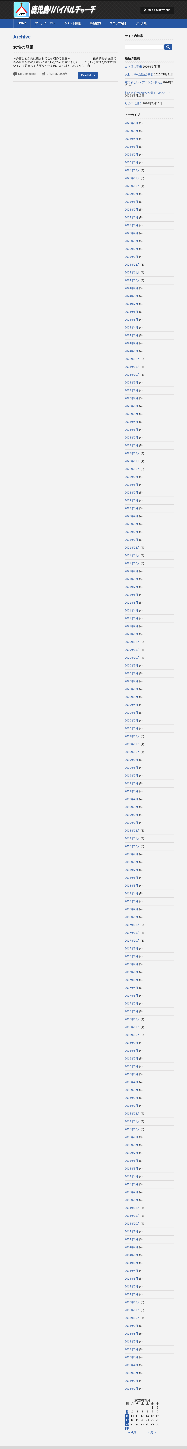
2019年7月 (131, 775)
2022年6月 (131, 500)
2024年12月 (132, 264)
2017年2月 (131, 1003)
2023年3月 (131, 429)
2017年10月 (132, 940)
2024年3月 (131, 335)
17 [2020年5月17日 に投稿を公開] (127, 1420)
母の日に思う (133, 103)
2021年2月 (131, 626)
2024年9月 (131, 288)
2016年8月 (131, 1050)
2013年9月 (131, 1325)
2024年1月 (131, 351)
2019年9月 (131, 759)
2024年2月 (131, 343)
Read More (88, 75)
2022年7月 (131, 492)
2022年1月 (131, 539)
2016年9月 (131, 1042)
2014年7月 (131, 1247)
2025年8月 (131, 201)
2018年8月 (131, 862)
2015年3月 (131, 1184)
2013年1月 (131, 1388)
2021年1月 (131, 634)
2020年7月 (131, 681)
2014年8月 (131, 1239)
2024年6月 (131, 311)
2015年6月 (131, 1160)
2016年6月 (131, 1066)
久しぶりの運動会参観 (139, 74)
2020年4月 (131, 704)
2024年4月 (131, 327)
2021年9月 (131, 571)
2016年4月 (131, 1082)
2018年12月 (132, 830)
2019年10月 (132, 752)
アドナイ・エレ (45, 23)
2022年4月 (131, 516)
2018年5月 (131, 885)
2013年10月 (132, 1318)
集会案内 (95, 23)
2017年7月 (131, 964)
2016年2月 (131, 1097)
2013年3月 (131, 1373)
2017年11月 (132, 932)
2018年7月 (131, 870)
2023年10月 (132, 374)
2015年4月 (131, 1176)
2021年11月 (132, 555)
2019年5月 (131, 791)
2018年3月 (131, 901)
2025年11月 (132, 178)
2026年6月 (131, 123)
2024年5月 (131, 319)
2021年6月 (131, 594)
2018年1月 (131, 917)
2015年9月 (131, 1137)
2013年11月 (132, 1310)
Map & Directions (159, 10)
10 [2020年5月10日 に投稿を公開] (127, 1416)
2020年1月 (131, 728)
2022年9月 (131, 476)
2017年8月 (131, 956)
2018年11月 (132, 838)
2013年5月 (131, 1357)
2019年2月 (131, 814)
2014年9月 (131, 1231)
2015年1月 (131, 1200)
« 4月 (132, 1432)
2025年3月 (131, 241)
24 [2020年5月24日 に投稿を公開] (127, 1424)
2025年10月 (132, 186)
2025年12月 (132, 170)
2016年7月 (131, 1058)
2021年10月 (132, 563)
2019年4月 (131, 799)
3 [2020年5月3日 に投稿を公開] (127, 1412)
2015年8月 (131, 1145)
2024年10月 (132, 280)
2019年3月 (131, 807)
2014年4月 (131, 1270)
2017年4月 (131, 987)
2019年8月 (131, 767)
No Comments (27, 73)
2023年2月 (131, 437)
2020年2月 (131, 720)
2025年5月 (131, 225)
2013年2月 (131, 1380)
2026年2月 (131, 154)
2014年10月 (132, 1223)
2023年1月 (131, 445)
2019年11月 (132, 744)
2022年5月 (131, 508)
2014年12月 (132, 1208)
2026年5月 (131, 131)
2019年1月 (131, 822)
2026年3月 (131, 146)
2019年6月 (131, 783)
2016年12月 (132, 1019)
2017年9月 (131, 948)
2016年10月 (132, 1035)
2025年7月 (131, 209)
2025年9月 (131, 194)
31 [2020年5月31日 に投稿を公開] (127, 1428)
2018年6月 (131, 877)
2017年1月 (131, 1011)
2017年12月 (132, 925)
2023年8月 (131, 390)
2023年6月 (131, 406)
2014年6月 (131, 1255)
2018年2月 (131, 909)
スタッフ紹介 (118, 23)
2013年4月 (131, 1365)
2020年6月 (131, 689)
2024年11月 (132, 272)
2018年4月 (131, 893)
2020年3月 (131, 712)
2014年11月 (132, 1215)
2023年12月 (132, 359)
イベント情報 (72, 23)
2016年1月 (131, 1105)
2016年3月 (131, 1090)
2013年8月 (131, 1333)
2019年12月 (132, 736)
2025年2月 (131, 249)
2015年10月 (132, 1129)
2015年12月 (132, 1113)
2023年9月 (131, 382)
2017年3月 (131, 995)
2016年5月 (131, 1074)
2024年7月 (131, 304)
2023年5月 (131, 414)
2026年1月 (131, 162)
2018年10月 (132, 846)
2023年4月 (131, 421)
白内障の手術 (133, 66)
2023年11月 (132, 366)
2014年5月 (131, 1263)
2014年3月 (131, 1278)
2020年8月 (131, 673)
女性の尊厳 (23, 47)
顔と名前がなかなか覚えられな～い (147, 92)
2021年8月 (131, 579)
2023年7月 (131, 398)
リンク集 (141, 23)
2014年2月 (131, 1286)
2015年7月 (131, 1152)
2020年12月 (132, 642)
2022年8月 (131, 484)
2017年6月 (131, 972)
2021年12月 (132, 547)
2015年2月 (131, 1192)
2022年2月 (131, 532)
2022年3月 (131, 524)
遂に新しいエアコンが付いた (143, 82)
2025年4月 (131, 233)
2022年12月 (132, 453)
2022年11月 (132, 461)
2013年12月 (132, 1302)
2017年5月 (131, 980)
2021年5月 (131, 602)
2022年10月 (132, 469)
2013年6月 (131, 1349)
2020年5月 (131, 697)
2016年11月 (132, 1027)
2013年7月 (131, 1341)
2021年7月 (131, 587)
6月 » (152, 1432)
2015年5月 (131, 1168)
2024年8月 (131, 296)
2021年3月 (131, 618)
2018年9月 (131, 854)
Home (22, 23)
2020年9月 (131, 665)
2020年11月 (132, 649)
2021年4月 (131, 610)
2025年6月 (131, 217)
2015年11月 (132, 1121)
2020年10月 (132, 657)
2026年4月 (131, 138)
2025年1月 (131, 256)
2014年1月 (131, 1294)
